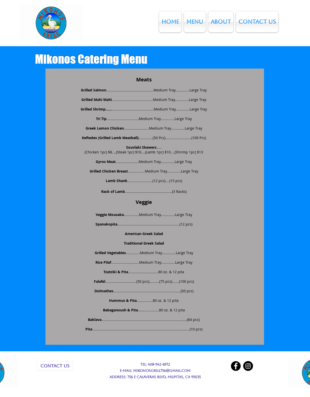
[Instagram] (248, 366)
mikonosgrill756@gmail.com (161, 371)
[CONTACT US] (55, 366)
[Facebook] (236, 366)
